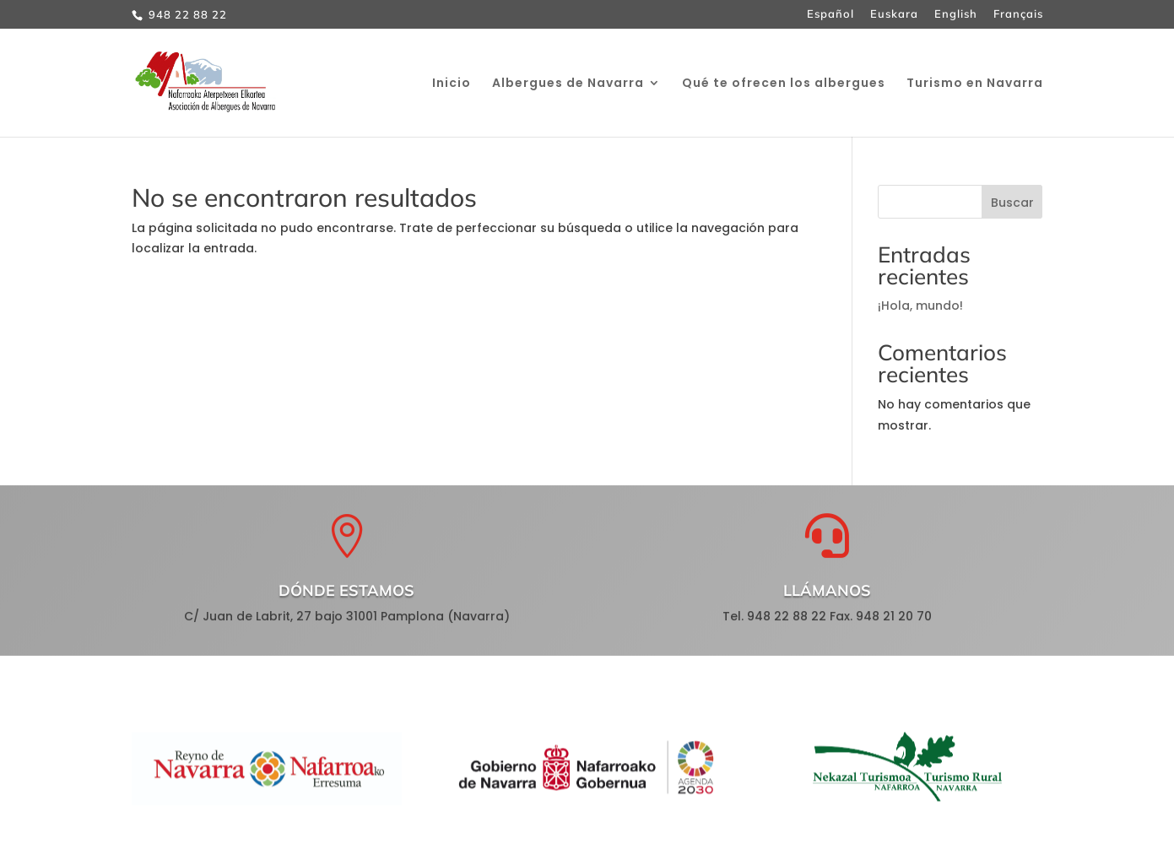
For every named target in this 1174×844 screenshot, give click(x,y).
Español (830, 14)
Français (1018, 14)
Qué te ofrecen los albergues (783, 84)
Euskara (894, 14)
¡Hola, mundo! (920, 305)
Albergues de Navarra (568, 84)
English (955, 14)
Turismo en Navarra (974, 84)
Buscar (1012, 202)
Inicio (451, 84)
